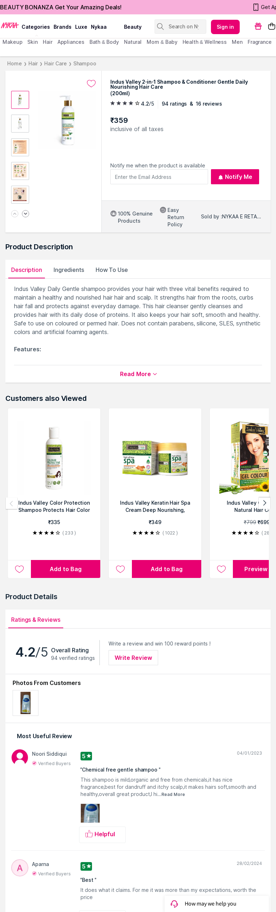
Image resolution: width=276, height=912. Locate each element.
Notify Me (235, 176)
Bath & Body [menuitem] (104, 42)
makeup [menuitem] (12, 42)
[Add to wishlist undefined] (91, 83)
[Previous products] (11, 503)
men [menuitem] (237, 42)
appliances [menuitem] (71, 42)
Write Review (133, 657)
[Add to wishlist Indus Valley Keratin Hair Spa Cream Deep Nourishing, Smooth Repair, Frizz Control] (120, 569)
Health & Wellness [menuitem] (205, 42)
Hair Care (55, 63)
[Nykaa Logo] (10, 25)
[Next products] (264, 503)
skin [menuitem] (32, 42)
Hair (33, 63)
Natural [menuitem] (133, 42)
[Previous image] (14, 214)
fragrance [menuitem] (260, 42)
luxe (81, 27)
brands (63, 27)
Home (14, 63)
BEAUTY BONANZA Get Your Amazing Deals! (60, 7)
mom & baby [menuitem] (162, 42)
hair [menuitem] (47, 42)
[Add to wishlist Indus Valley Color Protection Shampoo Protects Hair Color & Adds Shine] (19, 569)
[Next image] (25, 214)
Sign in (225, 27)
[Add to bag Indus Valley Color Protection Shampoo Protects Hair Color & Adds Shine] (65, 569)
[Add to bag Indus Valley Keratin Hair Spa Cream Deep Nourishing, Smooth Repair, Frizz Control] (166, 569)
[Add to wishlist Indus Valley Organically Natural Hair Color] (221, 569)
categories (36, 27)
